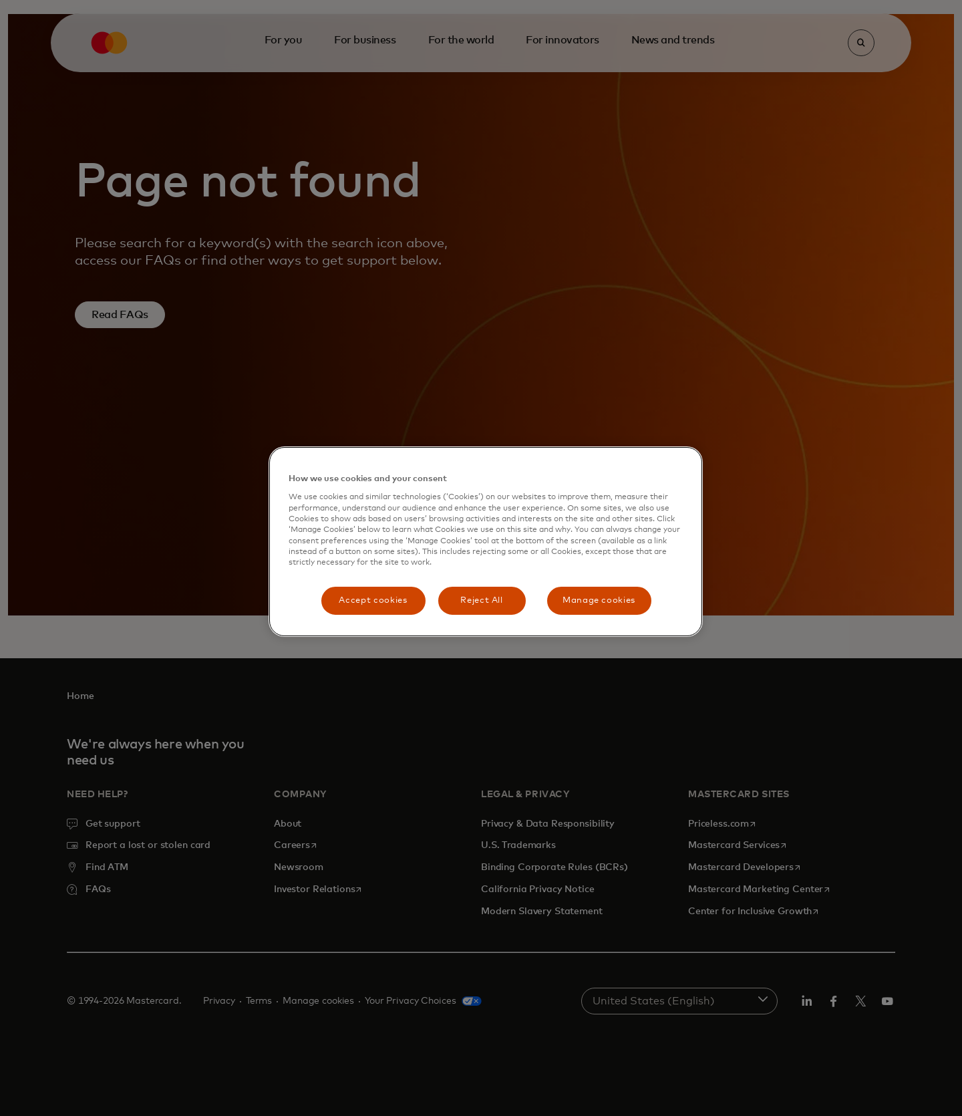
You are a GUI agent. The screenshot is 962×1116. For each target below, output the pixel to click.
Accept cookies (373, 600)
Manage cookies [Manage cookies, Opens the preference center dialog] (599, 600)
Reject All (481, 600)
